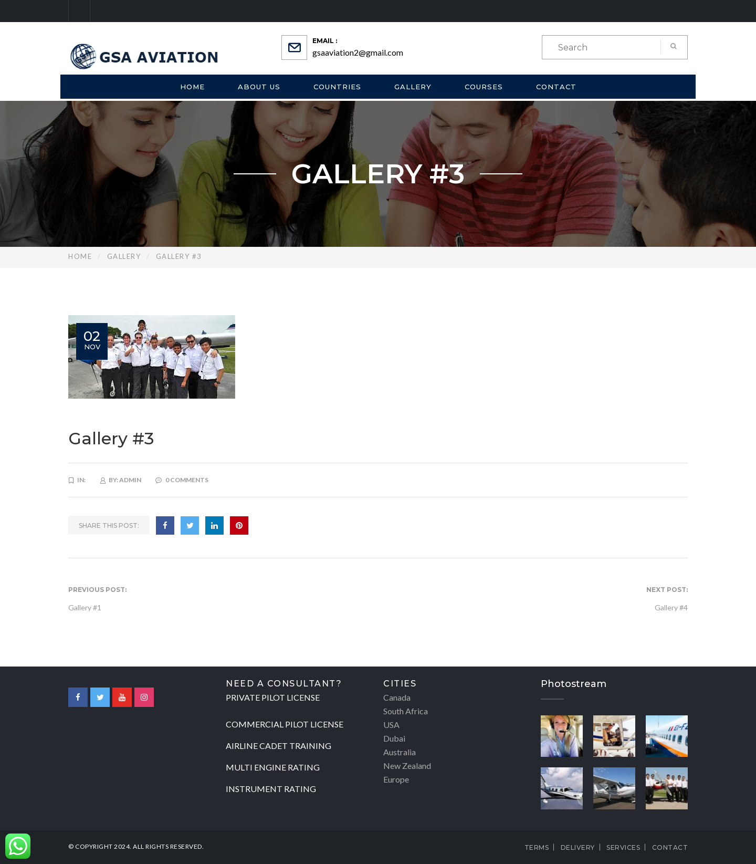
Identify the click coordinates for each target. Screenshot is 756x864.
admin (130, 480)
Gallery (413, 86)
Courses (484, 86)
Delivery (578, 847)
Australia (399, 752)
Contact (556, 86)
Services (623, 847)
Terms (536, 847)
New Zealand (407, 766)
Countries (337, 86)
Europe (396, 779)
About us (259, 86)
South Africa (405, 711)
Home (192, 86)
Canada (397, 697)
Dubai (394, 738)
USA (391, 725)
